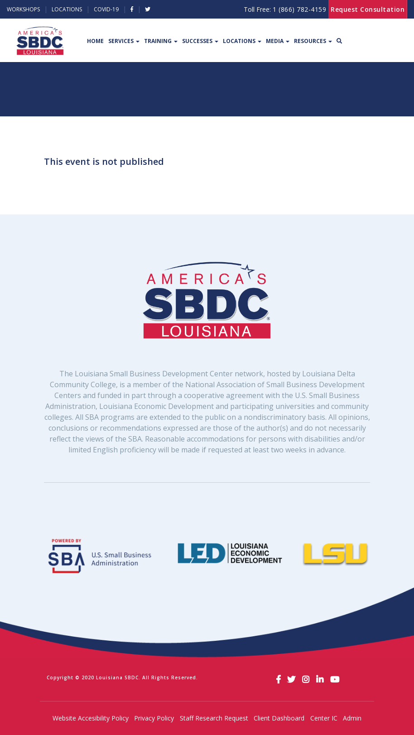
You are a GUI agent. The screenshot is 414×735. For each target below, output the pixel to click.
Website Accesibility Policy (91, 718)
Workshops (23, 9)
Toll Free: (285, 9)
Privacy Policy (154, 718)
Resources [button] (313, 41)
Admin (352, 718)
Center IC (323, 718)
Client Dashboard (279, 718)
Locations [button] (242, 41)
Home (95, 41)
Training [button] (161, 41)
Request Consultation (367, 9)
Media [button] (277, 41)
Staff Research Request (214, 718)
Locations (67, 9)
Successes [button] (200, 41)
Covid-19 (106, 9)
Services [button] (124, 41)
